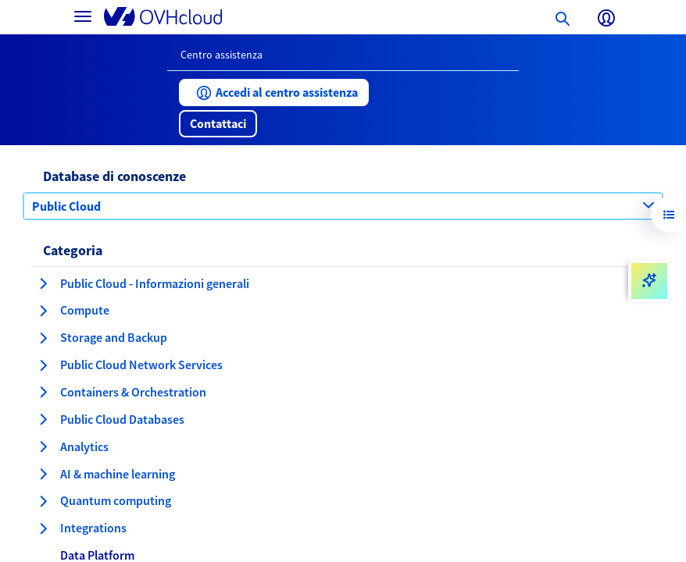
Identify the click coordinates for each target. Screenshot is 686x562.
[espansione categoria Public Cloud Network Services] (43, 365)
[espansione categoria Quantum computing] (43, 501)
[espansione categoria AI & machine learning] (43, 474)
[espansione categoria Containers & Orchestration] (43, 392)
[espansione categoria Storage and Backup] (43, 338)
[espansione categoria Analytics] (43, 446)
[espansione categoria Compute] (43, 310)
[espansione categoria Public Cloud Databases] (43, 419)
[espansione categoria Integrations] (43, 528)
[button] (274, 92)
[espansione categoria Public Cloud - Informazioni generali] (43, 283)
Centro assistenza (221, 55)
